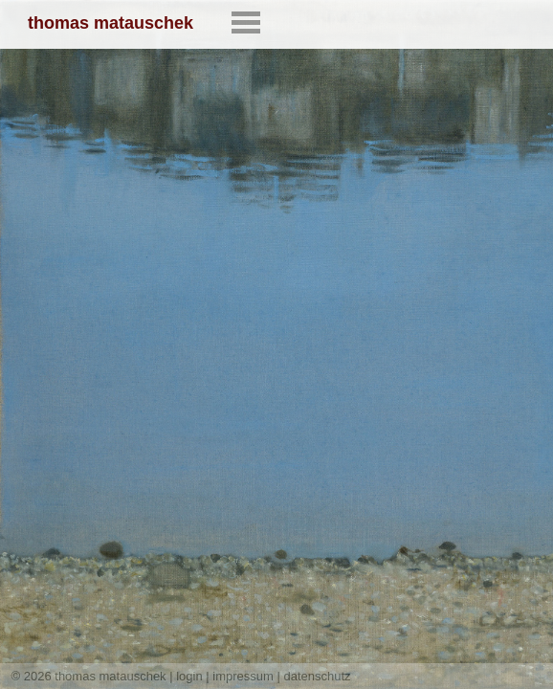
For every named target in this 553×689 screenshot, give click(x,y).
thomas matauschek (110, 23)
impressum (243, 676)
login (189, 676)
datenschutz (317, 676)
